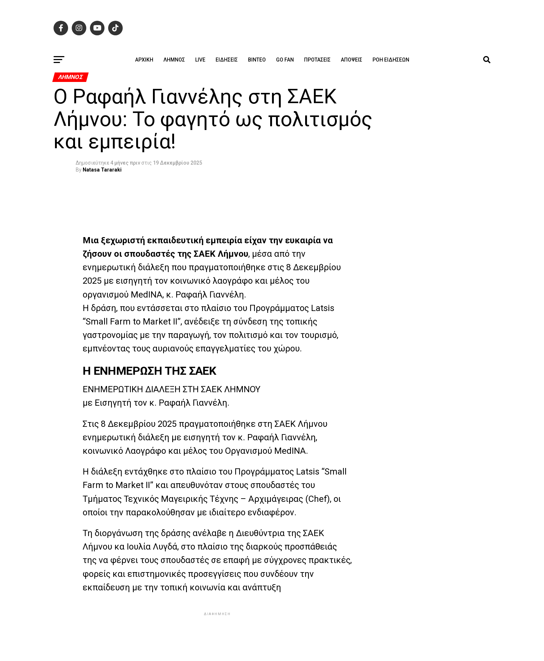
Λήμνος (174, 60)
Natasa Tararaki (102, 170)
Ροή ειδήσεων (390, 60)
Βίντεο (257, 60)
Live (200, 60)
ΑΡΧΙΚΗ (144, 60)
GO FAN (285, 60)
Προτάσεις (317, 60)
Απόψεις (351, 60)
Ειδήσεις (227, 60)
